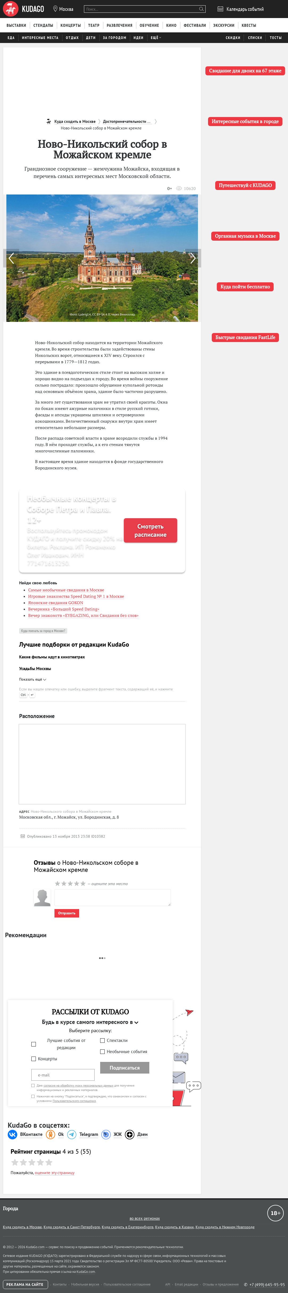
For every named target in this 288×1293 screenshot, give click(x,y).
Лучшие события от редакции (66, 1043)
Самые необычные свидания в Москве (66, 590)
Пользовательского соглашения (74, 1101)
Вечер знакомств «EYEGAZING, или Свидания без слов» (83, 615)
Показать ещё (32, 679)
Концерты (47, 1059)
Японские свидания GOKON (55, 602)
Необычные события (127, 1051)
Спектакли (117, 1040)
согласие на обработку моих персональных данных (78, 1085)
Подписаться (125, 1067)
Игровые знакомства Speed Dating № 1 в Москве (76, 596)
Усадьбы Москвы (35, 668)
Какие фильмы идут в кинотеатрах (52, 656)
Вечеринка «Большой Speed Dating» (63, 609)
